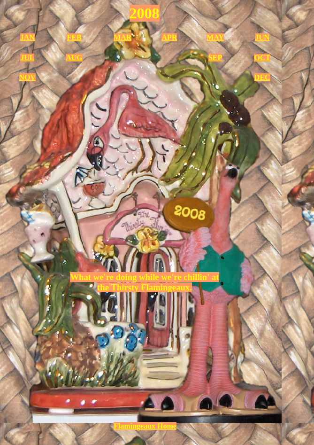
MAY (215, 37)
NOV (27, 77)
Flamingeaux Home (145, 426)
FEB (74, 37)
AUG (74, 58)
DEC (262, 77)
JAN (27, 37)
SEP (215, 58)
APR (169, 37)
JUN (262, 37)
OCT (262, 58)
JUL (27, 58)
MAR (122, 37)
